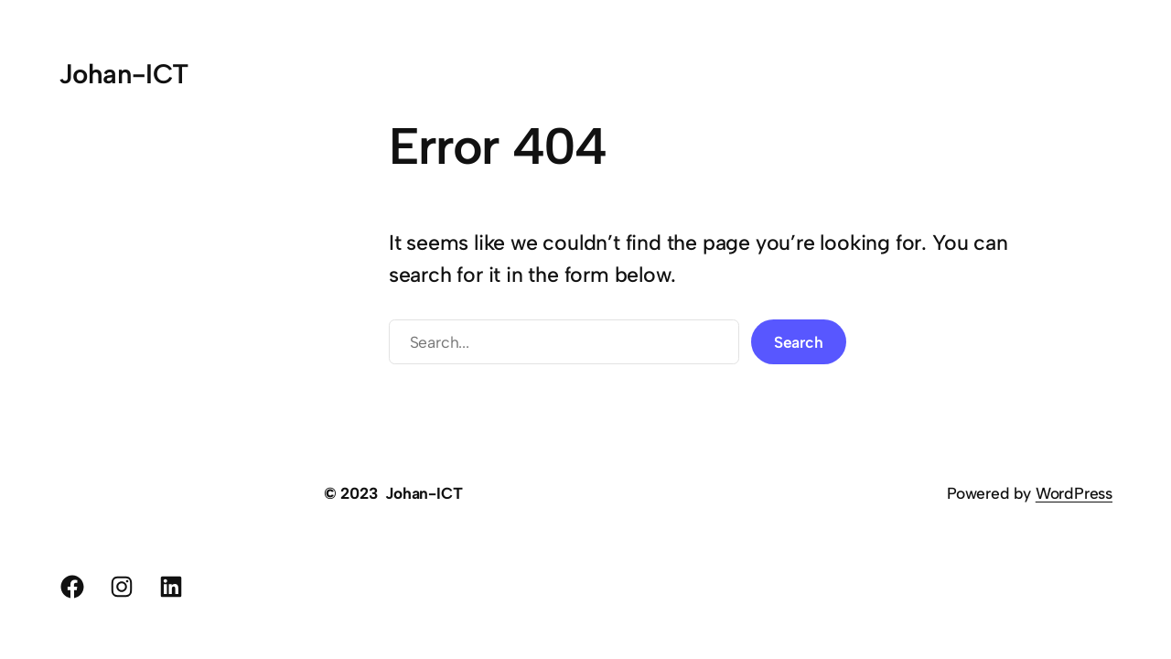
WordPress (1074, 492)
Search (798, 341)
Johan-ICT (123, 74)
